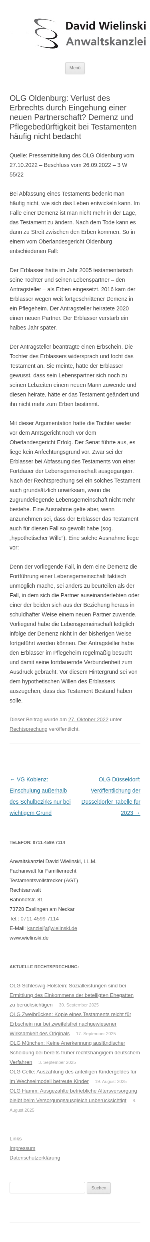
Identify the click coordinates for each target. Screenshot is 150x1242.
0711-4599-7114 (39, 919)
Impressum (22, 1148)
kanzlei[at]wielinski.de (52, 928)
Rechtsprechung (29, 729)
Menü (75, 67)
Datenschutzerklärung (35, 1158)
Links (16, 1139)
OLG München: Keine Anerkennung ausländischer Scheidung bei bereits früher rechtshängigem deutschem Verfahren (75, 1052)
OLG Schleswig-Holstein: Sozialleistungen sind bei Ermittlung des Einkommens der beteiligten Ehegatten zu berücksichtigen (72, 995)
